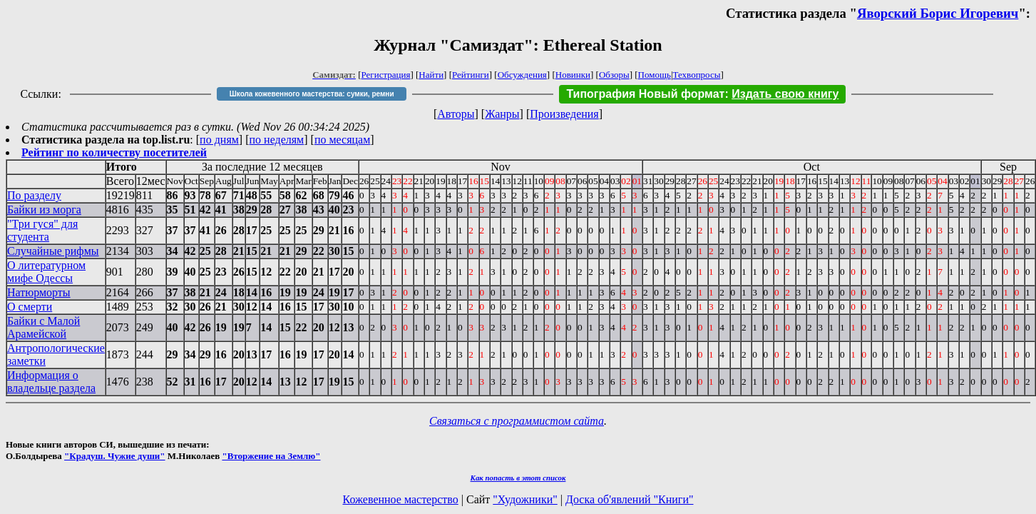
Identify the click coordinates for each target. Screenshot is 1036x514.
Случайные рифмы (53, 251)
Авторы (455, 114)
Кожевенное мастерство (400, 499)
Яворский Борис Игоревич (937, 13)
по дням (219, 139)
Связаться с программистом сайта (516, 421)
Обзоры (614, 74)
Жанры (502, 114)
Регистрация (386, 74)
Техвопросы (697, 74)
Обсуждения (522, 74)
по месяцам (342, 139)
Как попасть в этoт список (518, 477)
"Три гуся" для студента (42, 230)
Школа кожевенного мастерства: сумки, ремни (312, 94)
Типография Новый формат (645, 94)
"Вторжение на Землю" (271, 455)
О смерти (29, 307)
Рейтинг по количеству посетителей (114, 152)
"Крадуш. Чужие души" (114, 455)
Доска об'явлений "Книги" (629, 499)
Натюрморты (39, 292)
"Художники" (525, 499)
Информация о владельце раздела (51, 381)
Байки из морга (44, 209)
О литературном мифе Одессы (46, 271)
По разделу (34, 195)
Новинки (572, 74)
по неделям (277, 139)
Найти (431, 74)
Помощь (654, 74)
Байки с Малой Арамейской (43, 327)
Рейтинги (470, 74)
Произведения (564, 114)
